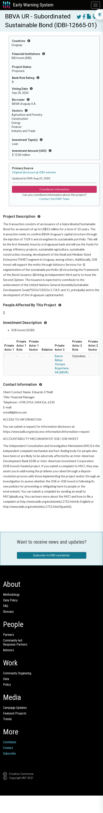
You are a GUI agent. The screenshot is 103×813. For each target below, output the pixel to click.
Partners (8, 635)
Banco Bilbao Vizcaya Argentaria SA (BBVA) (62, 364)
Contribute (9, 742)
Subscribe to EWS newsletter (51, 555)
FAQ (5, 606)
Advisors (8, 650)
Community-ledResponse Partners (15, 642)
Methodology (11, 595)
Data (6, 679)
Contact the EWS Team (54, 198)
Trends (7, 719)
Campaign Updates (15, 708)
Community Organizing (17, 673)
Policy (7, 685)
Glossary (8, 612)
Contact (8, 748)
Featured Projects (14, 713)
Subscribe (9, 753)
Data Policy (10, 600)
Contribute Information (54, 189)
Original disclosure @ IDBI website (34, 172)
